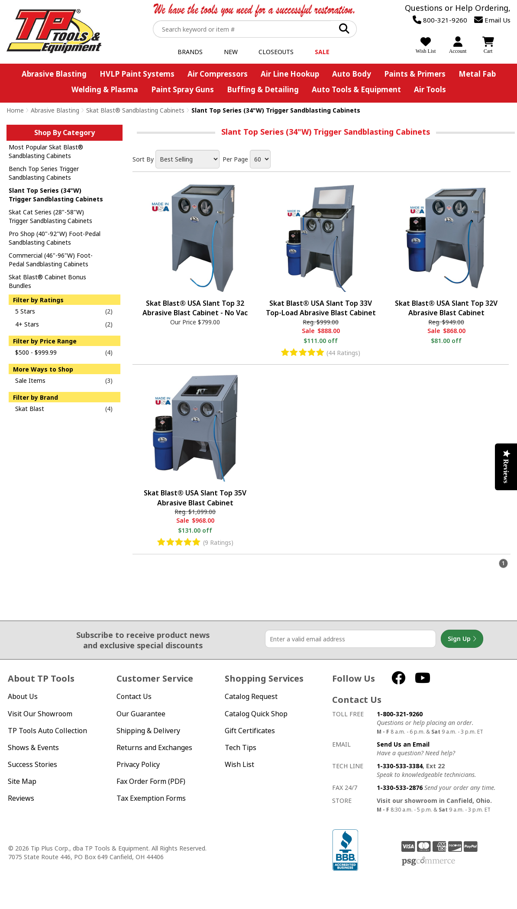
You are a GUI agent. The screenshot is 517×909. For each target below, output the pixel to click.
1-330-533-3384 (400, 766)
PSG (428, 861)
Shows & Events (33, 747)
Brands (190, 52)
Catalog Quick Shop (256, 713)
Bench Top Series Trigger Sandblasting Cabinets (44, 173)
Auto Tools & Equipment (356, 89)
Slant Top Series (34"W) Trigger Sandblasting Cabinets (56, 194)
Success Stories (32, 764)
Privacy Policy (138, 764)
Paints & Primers (415, 74)
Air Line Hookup (290, 74)
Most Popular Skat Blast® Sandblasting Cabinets (46, 151)
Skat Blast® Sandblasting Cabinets (135, 110)
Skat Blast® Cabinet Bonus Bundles (47, 281)
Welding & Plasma (104, 89)
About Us (23, 696)
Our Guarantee (140, 713)
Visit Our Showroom (40, 713)
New (231, 52)
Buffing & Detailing (263, 89)
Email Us (492, 20)
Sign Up (462, 638)
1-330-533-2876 (400, 787)
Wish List (239, 764)
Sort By (143, 159)
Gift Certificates (250, 730)
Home (15, 110)
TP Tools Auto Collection (47, 730)
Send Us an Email (403, 744)
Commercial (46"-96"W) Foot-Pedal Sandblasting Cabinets (51, 259)
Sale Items (30, 380)
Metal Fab (477, 74)
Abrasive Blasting (54, 74)
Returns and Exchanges (154, 747)
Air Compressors (217, 74)
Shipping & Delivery (148, 730)
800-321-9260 (440, 20)
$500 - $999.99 (36, 352)
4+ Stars (27, 324)
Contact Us (134, 696)
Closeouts (276, 52)
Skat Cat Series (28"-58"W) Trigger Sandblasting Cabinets (50, 216)
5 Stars (25, 311)
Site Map (22, 781)
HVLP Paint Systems (137, 74)
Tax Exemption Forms (151, 798)
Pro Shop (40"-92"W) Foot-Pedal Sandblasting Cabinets (54, 238)
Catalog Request (251, 696)
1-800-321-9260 (400, 714)
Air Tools (430, 89)
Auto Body (351, 74)
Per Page (235, 159)
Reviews (21, 798)
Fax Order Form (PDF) (150, 781)
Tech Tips (240, 747)
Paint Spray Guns (182, 89)
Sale (322, 52)
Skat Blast (29, 408)
